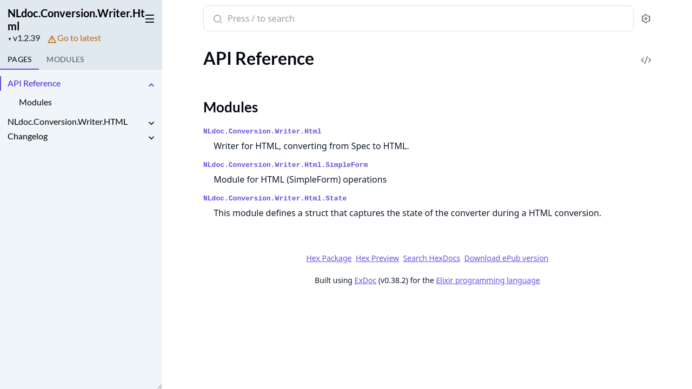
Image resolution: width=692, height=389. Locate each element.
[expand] (151, 85)
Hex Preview (377, 258)
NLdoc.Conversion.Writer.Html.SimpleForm (285, 165)
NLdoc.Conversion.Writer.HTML (68, 121)
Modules (35, 102)
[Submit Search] (216, 19)
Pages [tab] (19, 59)
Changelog (28, 136)
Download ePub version (506, 258)
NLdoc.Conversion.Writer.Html (76, 19)
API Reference (34, 83)
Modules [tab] (65, 59)
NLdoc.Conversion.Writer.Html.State (275, 198)
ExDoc (365, 280)
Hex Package (328, 258)
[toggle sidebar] (148, 16)
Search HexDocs (431, 258)
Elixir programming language (488, 280)
